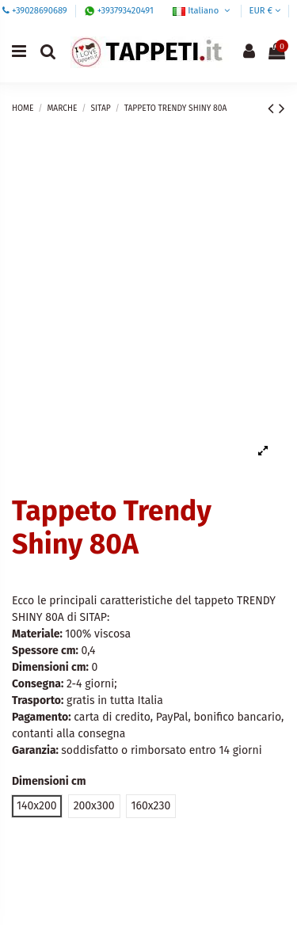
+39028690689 (39, 11)
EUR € (264, 11)
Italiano (202, 11)
